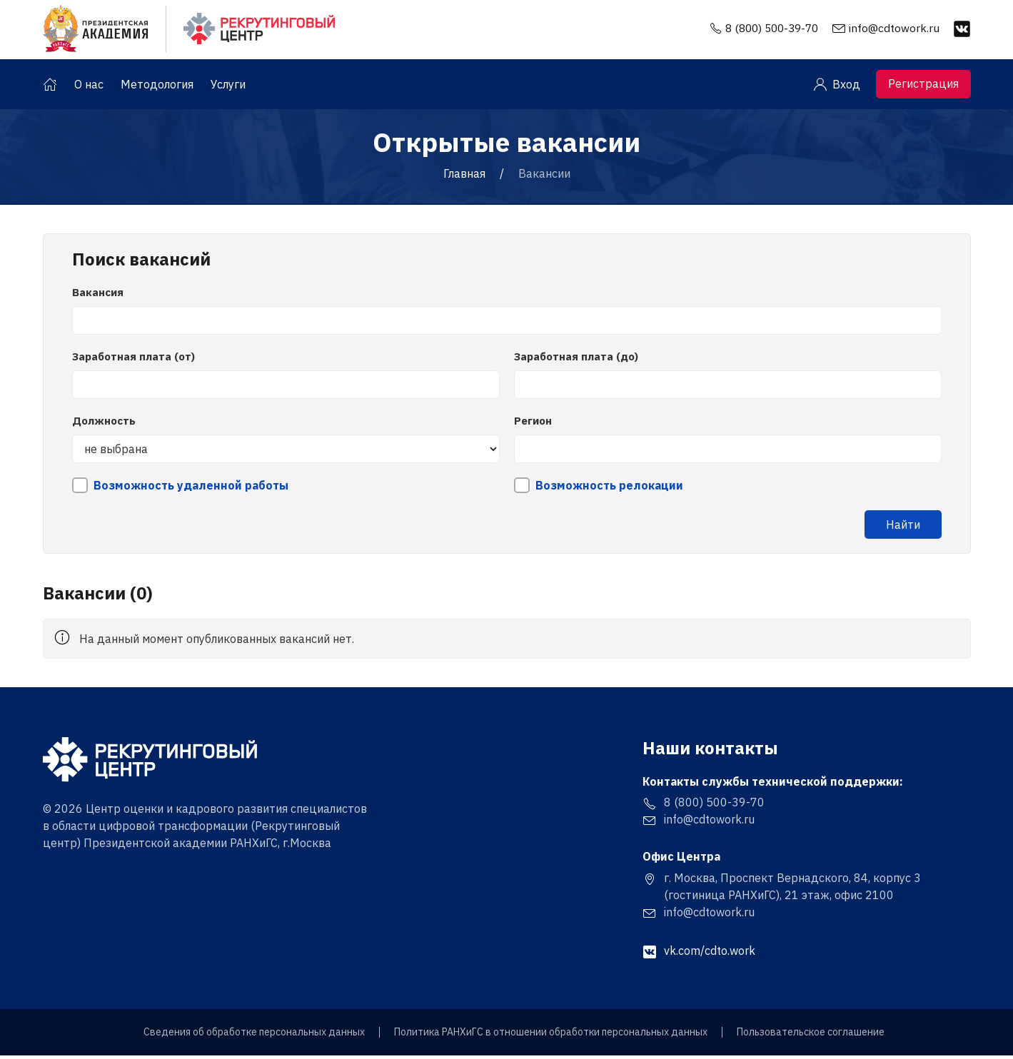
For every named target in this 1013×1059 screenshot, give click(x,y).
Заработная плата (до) (576, 360)
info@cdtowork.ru (894, 29)
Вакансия (98, 296)
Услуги (228, 88)
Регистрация (923, 87)
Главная (464, 177)
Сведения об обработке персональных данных (254, 1035)
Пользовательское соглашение (811, 1035)
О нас (89, 88)
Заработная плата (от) (133, 360)
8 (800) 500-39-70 (767, 29)
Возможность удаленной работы (191, 489)
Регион (533, 424)
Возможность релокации (609, 489)
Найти (903, 528)
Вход (836, 88)
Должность (104, 424)
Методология (157, 88)
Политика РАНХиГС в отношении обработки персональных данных (550, 1035)
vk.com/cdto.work (698, 954)
